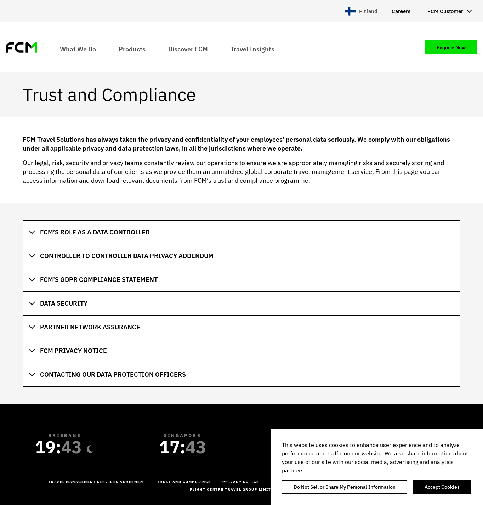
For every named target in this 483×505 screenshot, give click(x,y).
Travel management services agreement (97, 482)
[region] (377, 467)
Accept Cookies (442, 487)
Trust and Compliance (184, 482)
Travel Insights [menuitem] (252, 48)
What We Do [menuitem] (78, 48)
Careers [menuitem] (401, 11)
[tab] (241, 232)
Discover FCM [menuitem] (188, 48)
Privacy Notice (240, 482)
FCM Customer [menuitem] (445, 11)
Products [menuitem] (132, 48)
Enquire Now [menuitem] (451, 47)
